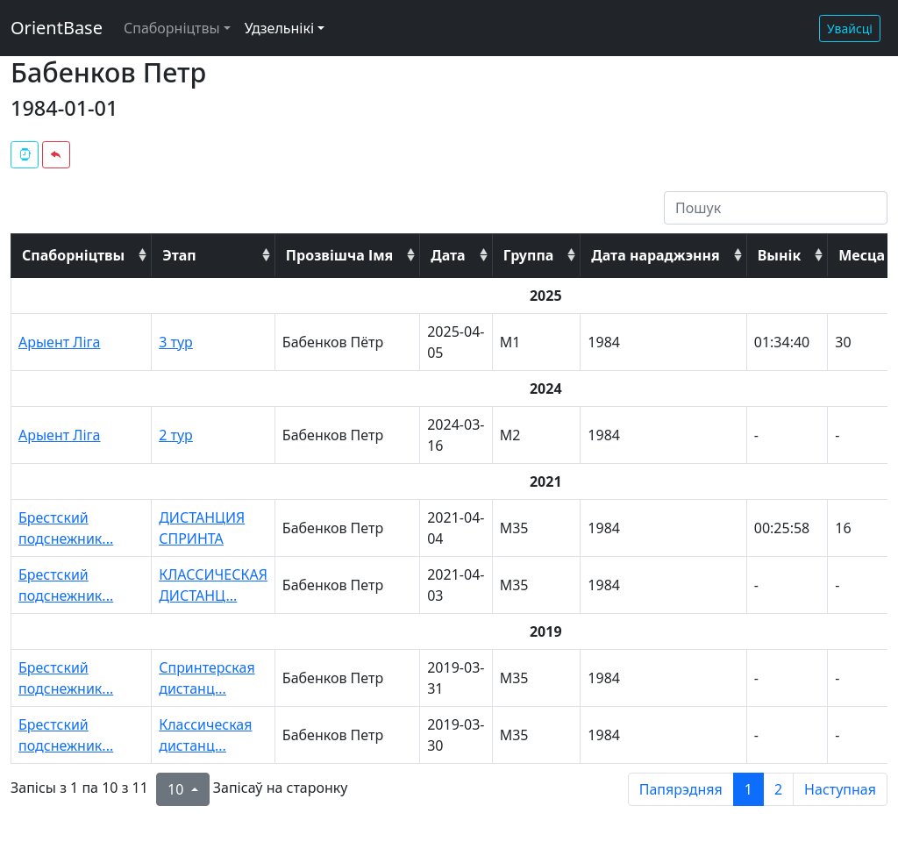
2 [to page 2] (778, 789)
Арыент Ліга (59, 342)
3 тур (176, 342)
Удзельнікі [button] (279, 28)
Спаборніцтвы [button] (172, 28)
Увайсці (850, 28)
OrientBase (57, 27)
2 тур (176, 435)
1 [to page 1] (748, 789)
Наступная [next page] (840, 789)
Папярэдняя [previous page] (681, 789)
